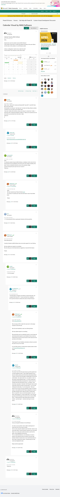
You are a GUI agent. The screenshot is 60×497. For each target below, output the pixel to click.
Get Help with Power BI (25, 20)
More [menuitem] (45, 8)
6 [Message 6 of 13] (15, 353)
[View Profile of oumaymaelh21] (10, 155)
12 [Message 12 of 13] (7, 120)
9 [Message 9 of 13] (7, 222)
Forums (20, 8)
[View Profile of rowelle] (11, 266)
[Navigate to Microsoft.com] (4, 8)
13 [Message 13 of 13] (10, 143)
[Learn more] (45, 48)
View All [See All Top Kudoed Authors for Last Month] (43, 71)
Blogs (41, 8)
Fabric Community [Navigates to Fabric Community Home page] (13, 8)
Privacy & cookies (45, 489)
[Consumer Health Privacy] (15, 493)
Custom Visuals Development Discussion (45, 20)
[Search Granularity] (26, 14)
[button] (26, 28)
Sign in (47, 11)
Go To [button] (54, 11)
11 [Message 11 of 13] (10, 201)
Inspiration (25, 8)
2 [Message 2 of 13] (7, 254)
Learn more (3, 4)
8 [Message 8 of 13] (15, 404)
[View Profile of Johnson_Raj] (12, 132)
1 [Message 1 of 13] (7, 80)
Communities (35, 8)
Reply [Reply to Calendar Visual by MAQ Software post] (34, 84)
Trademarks (57, 489)
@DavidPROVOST (17, 321)
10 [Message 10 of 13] (7, 171)
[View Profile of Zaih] (8, 213)
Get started (50, 15)
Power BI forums (7, 20)
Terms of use (52, 489)
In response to (10, 135)
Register (42, 11)
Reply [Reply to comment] (34, 124)
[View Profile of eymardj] (8, 99)
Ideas (30, 8)
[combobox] (45, 14)
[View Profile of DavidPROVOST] (15, 288)
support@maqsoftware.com (19, 348)
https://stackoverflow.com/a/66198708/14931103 (16, 139)
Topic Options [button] (33, 28)
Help (50, 11)
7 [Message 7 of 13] (15, 447)
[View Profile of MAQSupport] (12, 183)
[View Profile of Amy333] (16, 365)
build (24, 192)
